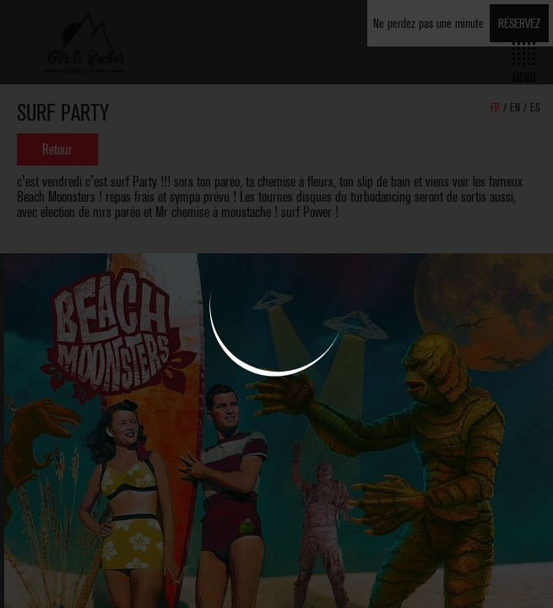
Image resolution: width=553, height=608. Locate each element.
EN (516, 107)
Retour (57, 149)
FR (496, 107)
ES (535, 107)
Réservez (519, 23)
